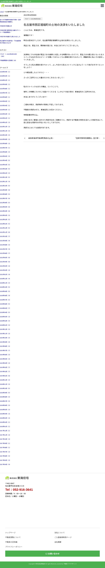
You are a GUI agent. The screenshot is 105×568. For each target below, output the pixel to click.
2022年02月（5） (5, 219)
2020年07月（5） (5, 300)
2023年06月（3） (5, 152)
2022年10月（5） (5, 186)
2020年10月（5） (5, 287)
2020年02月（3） (5, 321)
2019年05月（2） (5, 359)
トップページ (10, 532)
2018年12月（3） (5, 380)
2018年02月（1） (5, 422)
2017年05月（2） (5, 460)
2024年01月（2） (5, 122)
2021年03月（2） (5, 266)
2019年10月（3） (5, 338)
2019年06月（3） (5, 355)
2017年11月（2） (5, 435)
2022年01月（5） (5, 224)
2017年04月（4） (5, 464)
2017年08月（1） (5, 447)
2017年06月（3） (5, 456)
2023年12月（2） (5, 127)
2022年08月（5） (5, 194)
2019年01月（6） (5, 376)
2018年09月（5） (5, 393)
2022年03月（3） (5, 215)
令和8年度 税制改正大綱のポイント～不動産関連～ (10, 31)
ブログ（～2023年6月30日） (33, 19)
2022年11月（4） (5, 181)
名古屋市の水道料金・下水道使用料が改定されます (10, 42)
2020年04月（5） (5, 312)
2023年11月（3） (5, 131)
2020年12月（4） (5, 279)
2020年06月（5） (5, 304)
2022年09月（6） (5, 190)
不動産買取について (13, 537)
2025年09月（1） (5, 84)
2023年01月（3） (5, 173)
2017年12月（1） (5, 431)
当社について (59, 532)
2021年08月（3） (5, 245)
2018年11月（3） (5, 384)
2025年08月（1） (5, 89)
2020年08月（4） (5, 295)
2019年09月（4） (5, 342)
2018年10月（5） (5, 388)
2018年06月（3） (5, 405)
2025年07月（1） (5, 93)
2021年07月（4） (5, 249)
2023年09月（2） (5, 139)
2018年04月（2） (5, 414)
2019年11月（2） (5, 333)
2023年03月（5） (5, 165)
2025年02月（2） (5, 114)
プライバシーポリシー (13, 546)
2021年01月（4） (5, 274)
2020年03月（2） (5, 317)
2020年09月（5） (5, 291)
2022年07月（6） (5, 198)
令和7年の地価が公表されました (10, 36)
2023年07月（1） (5, 148)
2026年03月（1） (5, 76)
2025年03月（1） (5, 110)
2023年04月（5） (5, 160)
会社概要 (57, 542)
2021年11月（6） (5, 232)
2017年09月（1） (5, 443)
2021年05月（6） (5, 257)
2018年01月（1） (5, 426)
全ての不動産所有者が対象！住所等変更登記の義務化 (10, 21)
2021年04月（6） (5, 262)
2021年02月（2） (5, 270)
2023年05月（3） (5, 156)
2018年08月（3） (5, 397)
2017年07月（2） (5, 452)
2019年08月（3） (5, 346)
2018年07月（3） (5, 401)
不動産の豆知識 (11, 542)
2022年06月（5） (5, 203)
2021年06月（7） (5, 253)
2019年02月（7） (5, 371)
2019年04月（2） (5, 363)
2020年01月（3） (5, 325)
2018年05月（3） (5, 409)
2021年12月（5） (5, 228)
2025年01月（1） (5, 118)
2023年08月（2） (5, 143)
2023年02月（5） (5, 169)
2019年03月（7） (5, 367)
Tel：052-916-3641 (19, 489)
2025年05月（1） (5, 101)
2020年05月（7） (5, 308)
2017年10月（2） (5, 439)
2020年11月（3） (5, 283)
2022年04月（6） (5, 211)
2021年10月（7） (5, 236)
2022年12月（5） (5, 177)
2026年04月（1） (5, 72)
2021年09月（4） (5, 241)
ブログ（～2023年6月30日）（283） (9, 55)
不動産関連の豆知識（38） (8, 60)
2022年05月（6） (5, 207)
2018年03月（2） (5, 418)
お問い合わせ (53, 553)
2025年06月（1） (5, 97)
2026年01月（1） (5, 80)
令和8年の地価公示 (6, 26)
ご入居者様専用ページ (63, 537)
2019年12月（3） (5, 329)
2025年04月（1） (5, 105)
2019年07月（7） (5, 350)
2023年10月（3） (5, 135)
